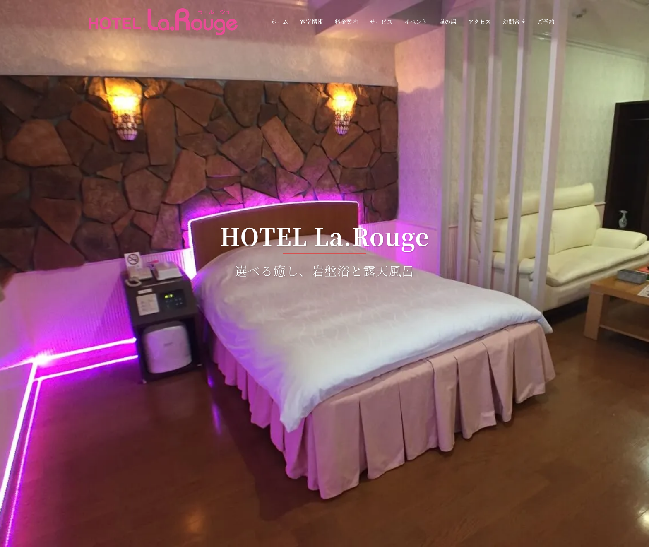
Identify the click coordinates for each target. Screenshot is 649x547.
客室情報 (311, 21)
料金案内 (346, 21)
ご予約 (546, 21)
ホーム (279, 21)
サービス (380, 21)
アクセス (479, 21)
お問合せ (514, 21)
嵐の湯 (447, 21)
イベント (415, 21)
